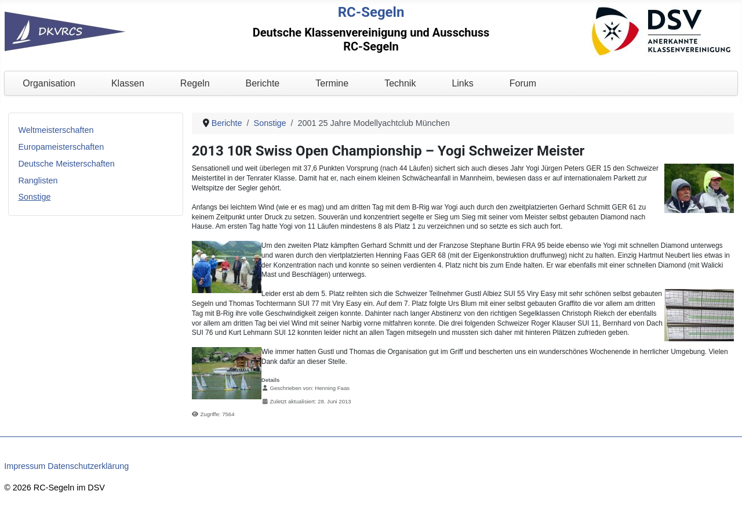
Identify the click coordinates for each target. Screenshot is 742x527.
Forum (523, 83)
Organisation (49, 83)
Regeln (195, 83)
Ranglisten (37, 180)
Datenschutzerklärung (88, 466)
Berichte (263, 83)
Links (462, 83)
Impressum (24, 466)
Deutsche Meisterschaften (66, 163)
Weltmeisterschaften (55, 130)
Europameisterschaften (61, 146)
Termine (331, 83)
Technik (400, 83)
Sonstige (34, 196)
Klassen (127, 83)
